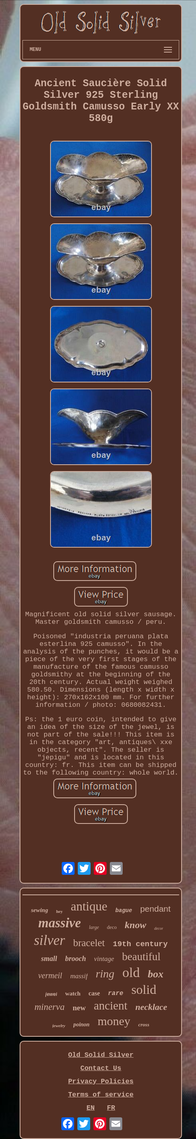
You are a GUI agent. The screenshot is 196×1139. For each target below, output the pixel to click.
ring (105, 973)
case (94, 993)
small (49, 959)
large (94, 927)
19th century (140, 944)
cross (143, 1025)
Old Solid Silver (100, 1055)
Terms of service (100, 1095)
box (156, 974)
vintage (104, 959)
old (130, 972)
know (135, 925)
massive (59, 923)
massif (78, 976)
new (79, 1007)
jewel (51, 994)
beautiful (141, 957)
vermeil (50, 975)
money (113, 1021)
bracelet (89, 942)
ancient (110, 1005)
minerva (49, 1007)
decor (159, 928)
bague (123, 910)
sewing (39, 910)
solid (143, 989)
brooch (75, 959)
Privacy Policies (100, 1081)
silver (49, 940)
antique (89, 906)
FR (111, 1108)
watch (72, 993)
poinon (81, 1025)
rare (115, 993)
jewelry (59, 1025)
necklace (151, 1007)
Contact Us (100, 1068)
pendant (155, 908)
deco (112, 927)
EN (91, 1108)
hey (59, 911)
